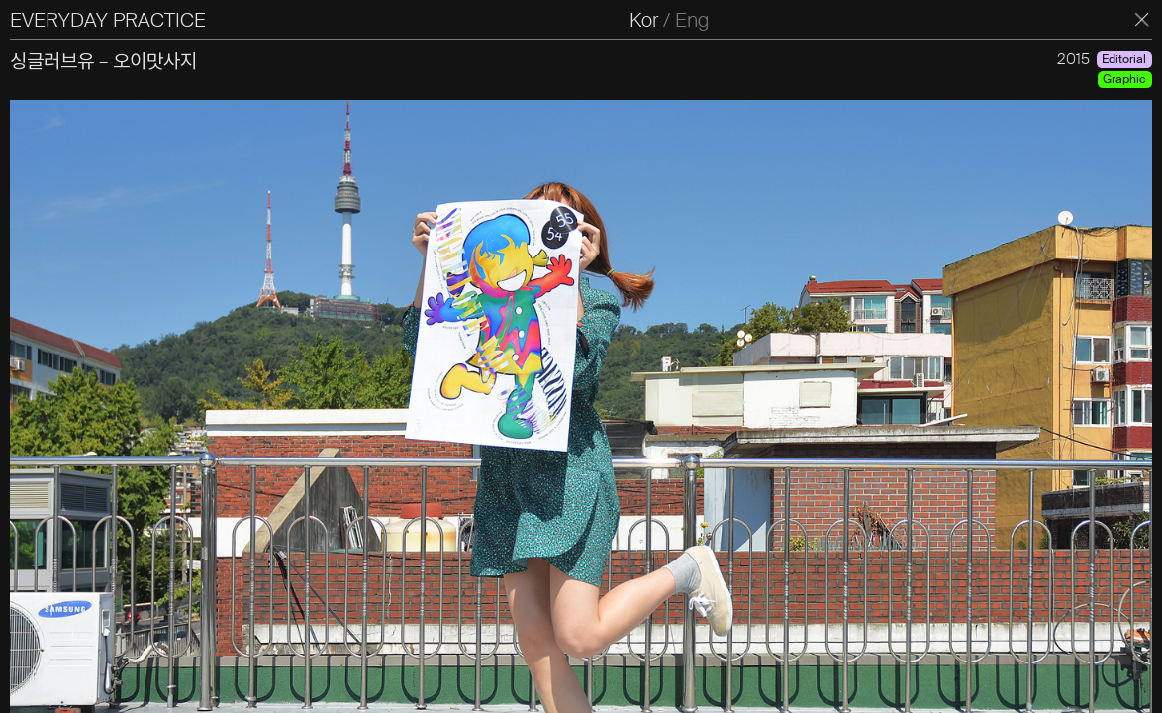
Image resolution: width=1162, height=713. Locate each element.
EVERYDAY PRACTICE (108, 20)
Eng (692, 20)
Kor (643, 20)
